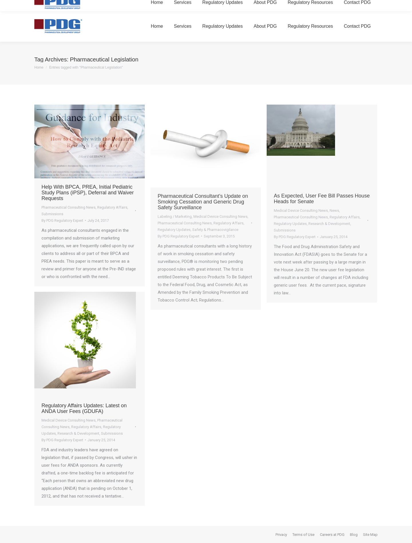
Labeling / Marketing (175, 216)
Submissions (52, 214)
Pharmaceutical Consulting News (68, 207)
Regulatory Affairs (112, 207)
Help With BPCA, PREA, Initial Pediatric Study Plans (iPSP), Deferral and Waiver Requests (87, 192)
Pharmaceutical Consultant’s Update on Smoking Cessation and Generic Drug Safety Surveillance (203, 201)
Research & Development (329, 223)
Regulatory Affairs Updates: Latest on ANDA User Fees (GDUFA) (84, 408)
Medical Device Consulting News (220, 216)
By (62, 220)
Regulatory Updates (174, 229)
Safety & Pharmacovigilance (215, 229)
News (334, 210)
